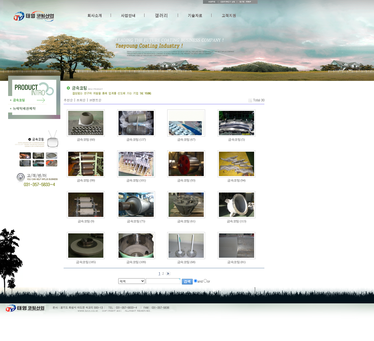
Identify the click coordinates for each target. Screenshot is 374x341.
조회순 (81, 100)
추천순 (68, 100)
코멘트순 (95, 100)
